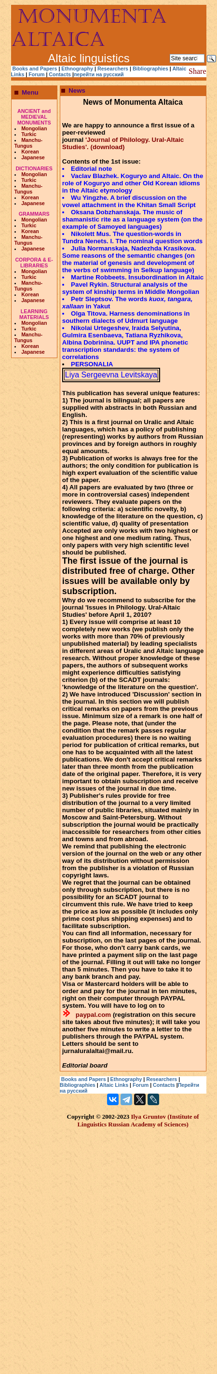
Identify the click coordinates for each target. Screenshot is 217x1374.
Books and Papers (34, 68)
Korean (30, 151)
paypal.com (93, 1014)
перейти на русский (99, 74)
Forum (37, 74)
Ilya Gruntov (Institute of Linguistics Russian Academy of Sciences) (138, 1120)
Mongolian (34, 128)
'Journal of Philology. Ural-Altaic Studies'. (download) (123, 143)
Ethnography (77, 68)
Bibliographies (150, 68)
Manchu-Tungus (28, 143)
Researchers (112, 68)
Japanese (33, 157)
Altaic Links (113, 1085)
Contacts (60, 74)
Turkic (28, 134)
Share (197, 71)
